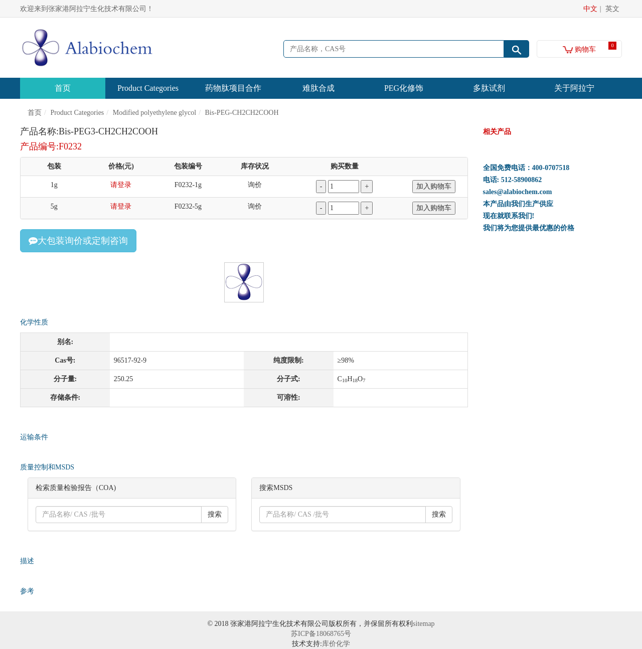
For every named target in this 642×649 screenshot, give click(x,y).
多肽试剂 (489, 88)
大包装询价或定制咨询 (78, 241)
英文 (612, 9)
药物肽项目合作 (233, 88)
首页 (63, 88)
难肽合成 (318, 88)
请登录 (120, 185)
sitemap (424, 623)
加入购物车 (433, 186)
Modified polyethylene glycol (154, 112)
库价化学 (336, 643)
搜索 (215, 514)
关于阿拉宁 (574, 88)
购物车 (579, 49)
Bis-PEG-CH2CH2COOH (242, 112)
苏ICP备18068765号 (321, 633)
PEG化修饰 (403, 88)
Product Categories (148, 88)
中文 (590, 9)
